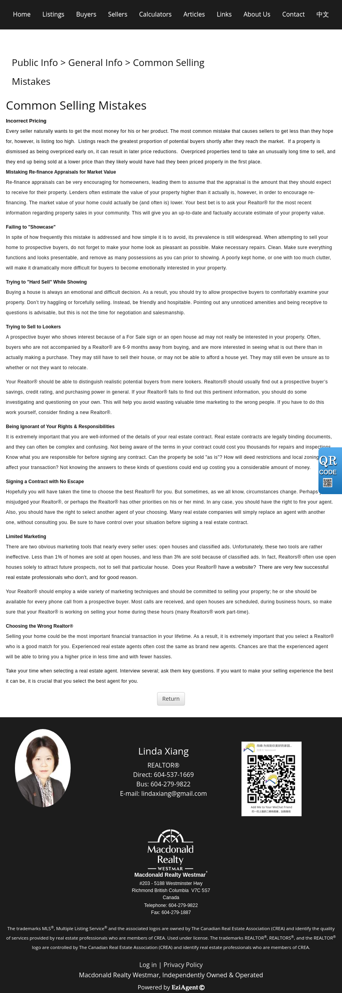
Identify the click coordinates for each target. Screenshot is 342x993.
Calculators (155, 14)
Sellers (117, 14)
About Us (257, 14)
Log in (148, 964)
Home (22, 14)
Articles (194, 14)
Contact (293, 14)
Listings (53, 14)
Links (224, 14)
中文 (322, 14)
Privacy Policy (183, 964)
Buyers (86, 14)
